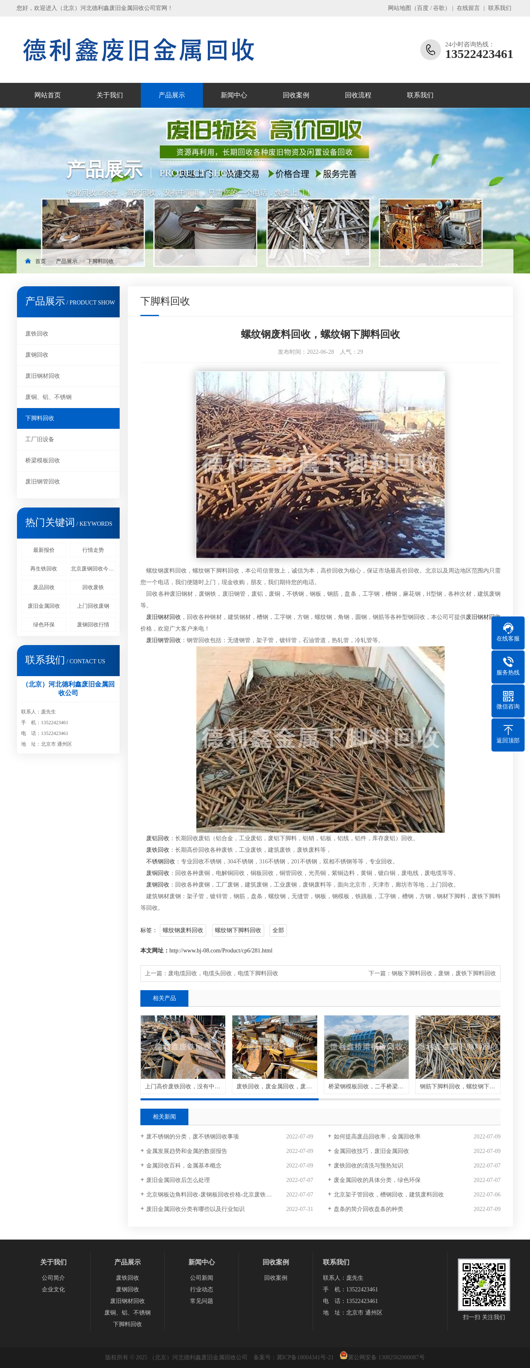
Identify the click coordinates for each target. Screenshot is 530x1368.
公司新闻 (201, 1278)
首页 (40, 261)
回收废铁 (93, 587)
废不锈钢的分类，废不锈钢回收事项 (192, 1137)
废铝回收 (157, 838)
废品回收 (44, 587)
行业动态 (201, 1289)
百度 (423, 8)
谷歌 (439, 8)
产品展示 (172, 95)
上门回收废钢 (93, 606)
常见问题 (201, 1301)
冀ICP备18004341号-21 (305, 1357)
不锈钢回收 (160, 861)
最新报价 (44, 550)
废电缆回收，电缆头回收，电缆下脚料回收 (223, 973)
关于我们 (109, 95)
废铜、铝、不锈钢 (48, 397)
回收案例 (296, 95)
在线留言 (468, 8)
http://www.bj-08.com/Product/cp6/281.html (220, 950)
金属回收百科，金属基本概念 (184, 1166)
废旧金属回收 (44, 606)
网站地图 (399, 8)
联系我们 (499, 8)
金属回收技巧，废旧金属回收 (371, 1151)
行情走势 (93, 550)
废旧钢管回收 (42, 482)
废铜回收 (157, 873)
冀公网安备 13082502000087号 (386, 1357)
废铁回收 (36, 334)
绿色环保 (44, 624)
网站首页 (47, 95)
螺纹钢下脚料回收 (238, 930)
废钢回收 (36, 355)
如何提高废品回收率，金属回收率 (377, 1137)
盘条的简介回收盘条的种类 (368, 1209)
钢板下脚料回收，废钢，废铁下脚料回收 (444, 973)
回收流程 (358, 95)
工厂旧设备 (39, 439)
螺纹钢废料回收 (183, 930)
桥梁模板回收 (42, 460)
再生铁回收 (43, 569)
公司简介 (53, 1278)
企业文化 (53, 1289)
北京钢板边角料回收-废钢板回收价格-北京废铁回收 (211, 1195)
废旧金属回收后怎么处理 (178, 1180)
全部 (278, 930)
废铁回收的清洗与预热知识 (368, 1166)
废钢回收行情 (93, 624)
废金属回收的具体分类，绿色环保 (377, 1180)
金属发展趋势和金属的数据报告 (186, 1151)
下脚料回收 (100, 261)
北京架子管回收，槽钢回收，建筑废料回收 (389, 1195)
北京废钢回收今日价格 (93, 569)
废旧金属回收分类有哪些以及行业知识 (195, 1209)
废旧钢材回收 (42, 376)
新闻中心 (234, 95)
